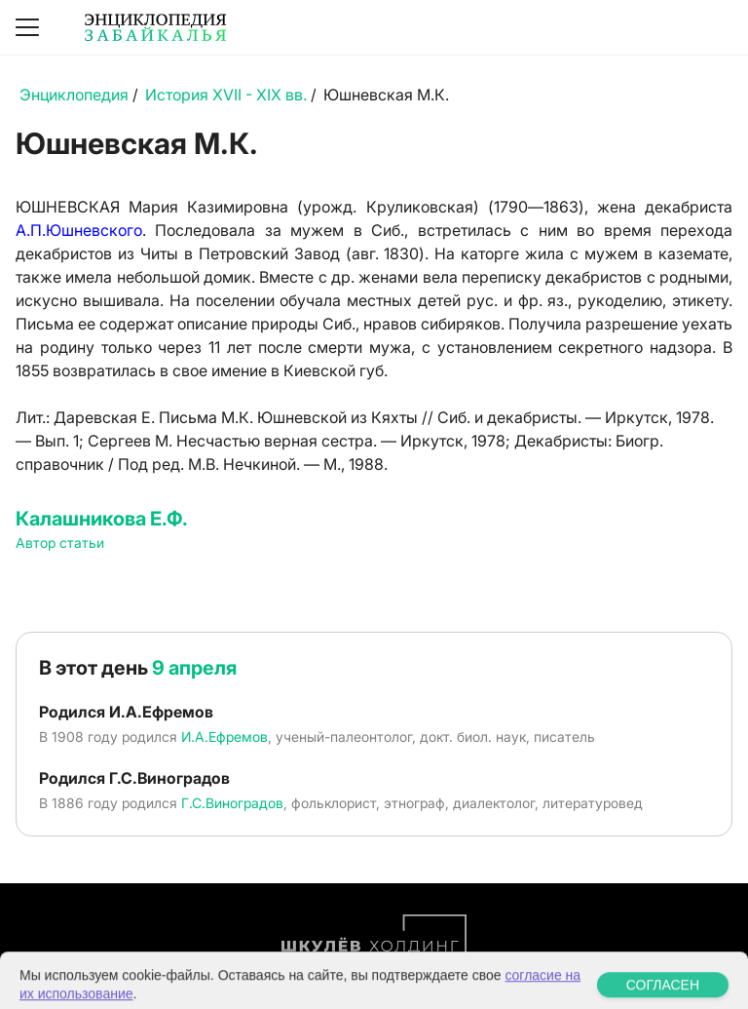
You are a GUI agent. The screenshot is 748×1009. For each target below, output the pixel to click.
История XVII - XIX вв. (226, 94)
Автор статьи (60, 542)
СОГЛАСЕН (662, 994)
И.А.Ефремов (224, 736)
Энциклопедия (74, 94)
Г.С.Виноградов (232, 803)
